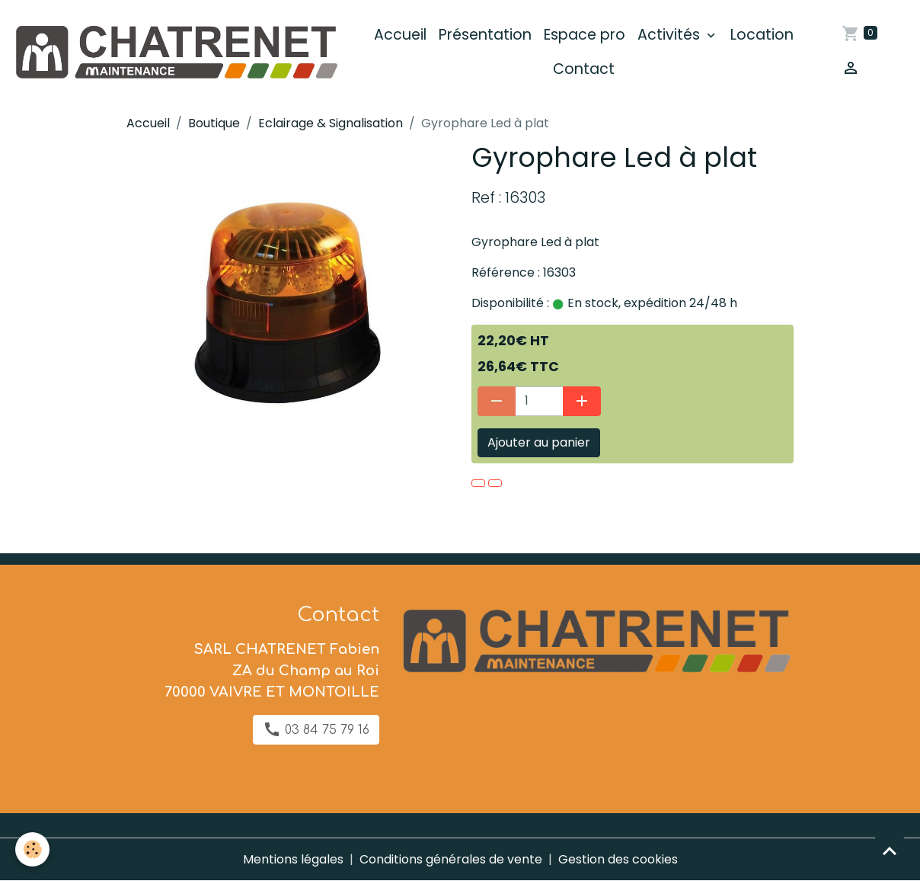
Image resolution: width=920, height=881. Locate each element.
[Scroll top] (889, 850)
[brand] (175, 52)
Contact (584, 69)
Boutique (214, 123)
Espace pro (584, 34)
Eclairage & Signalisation (330, 123)
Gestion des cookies (618, 859)
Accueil (400, 34)
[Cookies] (32, 849)
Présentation (485, 34)
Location (762, 34)
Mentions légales (293, 859)
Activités (670, 34)
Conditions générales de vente (450, 859)
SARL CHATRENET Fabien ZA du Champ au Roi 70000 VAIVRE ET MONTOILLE (272, 671)
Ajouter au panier (538, 442)
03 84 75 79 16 (316, 729)
